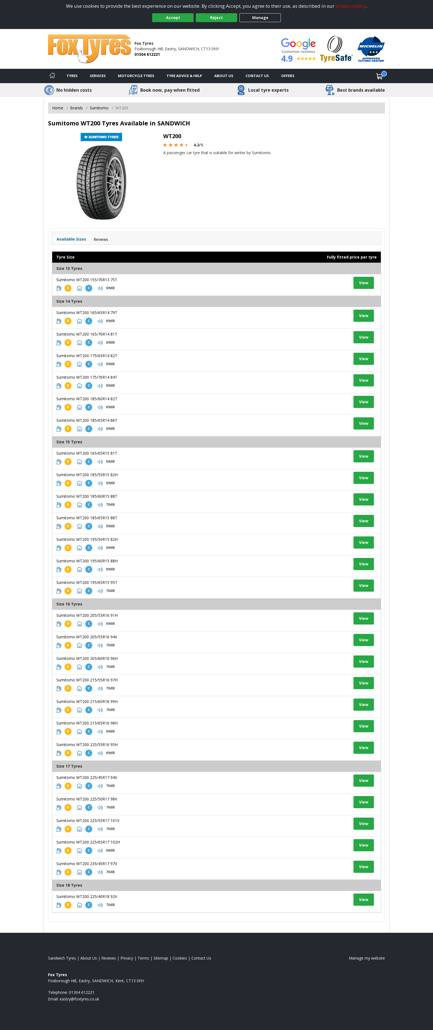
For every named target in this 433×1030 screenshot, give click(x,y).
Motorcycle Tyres (136, 75)
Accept (173, 17)
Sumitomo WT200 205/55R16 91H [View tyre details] (87, 615)
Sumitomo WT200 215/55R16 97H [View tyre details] (87, 680)
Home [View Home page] (57, 107)
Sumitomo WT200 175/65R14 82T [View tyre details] (86, 355)
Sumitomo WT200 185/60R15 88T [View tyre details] (86, 496)
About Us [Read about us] (88, 958)
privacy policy (351, 6)
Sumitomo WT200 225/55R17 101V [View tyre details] (87, 820)
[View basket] (379, 76)
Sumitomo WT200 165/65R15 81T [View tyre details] (86, 453)
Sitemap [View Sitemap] (161, 958)
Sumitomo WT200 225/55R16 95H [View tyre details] (87, 744)
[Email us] (79, 999)
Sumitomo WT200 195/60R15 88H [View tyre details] (87, 560)
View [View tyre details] (363, 282)
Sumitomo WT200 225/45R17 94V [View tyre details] (86, 777)
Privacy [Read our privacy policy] (126, 958)
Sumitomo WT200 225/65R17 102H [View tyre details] (88, 842)
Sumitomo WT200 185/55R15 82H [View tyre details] (87, 474)
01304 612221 (147, 54)
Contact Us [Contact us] (257, 75)
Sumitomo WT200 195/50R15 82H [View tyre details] (87, 539)
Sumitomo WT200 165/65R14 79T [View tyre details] (86, 312)
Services (98, 75)
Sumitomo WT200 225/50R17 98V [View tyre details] (86, 799)
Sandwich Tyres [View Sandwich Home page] (62, 958)
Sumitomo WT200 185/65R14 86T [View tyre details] (86, 420)
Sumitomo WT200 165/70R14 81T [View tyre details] (86, 334)
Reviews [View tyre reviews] (101, 239)
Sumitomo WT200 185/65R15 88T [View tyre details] (86, 517)
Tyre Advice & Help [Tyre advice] (184, 75)
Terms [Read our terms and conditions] (143, 958)
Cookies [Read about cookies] (180, 958)
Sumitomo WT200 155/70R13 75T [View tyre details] (86, 279)
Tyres (72, 75)
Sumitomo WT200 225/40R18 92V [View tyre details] (86, 896)
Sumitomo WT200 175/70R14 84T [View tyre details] (86, 377)
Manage (260, 17)
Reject (216, 17)
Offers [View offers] (287, 75)
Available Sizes (71, 239)
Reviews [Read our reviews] (108, 958)
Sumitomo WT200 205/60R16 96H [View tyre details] (87, 658)
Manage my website (367, 958)
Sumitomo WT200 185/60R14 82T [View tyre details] (86, 398)
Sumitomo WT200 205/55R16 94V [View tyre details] (86, 636)
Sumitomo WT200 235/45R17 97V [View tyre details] (86, 863)
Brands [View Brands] (76, 107)
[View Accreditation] (336, 48)
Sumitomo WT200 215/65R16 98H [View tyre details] (87, 723)
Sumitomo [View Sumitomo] (99, 107)
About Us (223, 75)
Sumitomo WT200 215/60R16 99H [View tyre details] (87, 701)
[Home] (52, 76)
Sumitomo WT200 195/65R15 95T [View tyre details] (86, 582)
